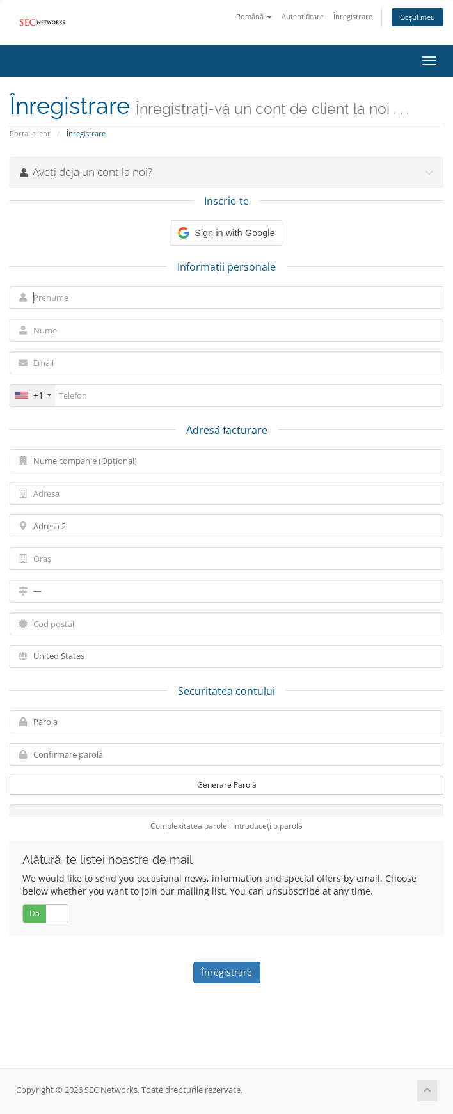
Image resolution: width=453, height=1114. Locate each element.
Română (254, 16)
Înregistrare (352, 16)
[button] (226, 233)
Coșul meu (417, 17)
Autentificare (303, 16)
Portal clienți (31, 133)
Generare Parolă (227, 784)
